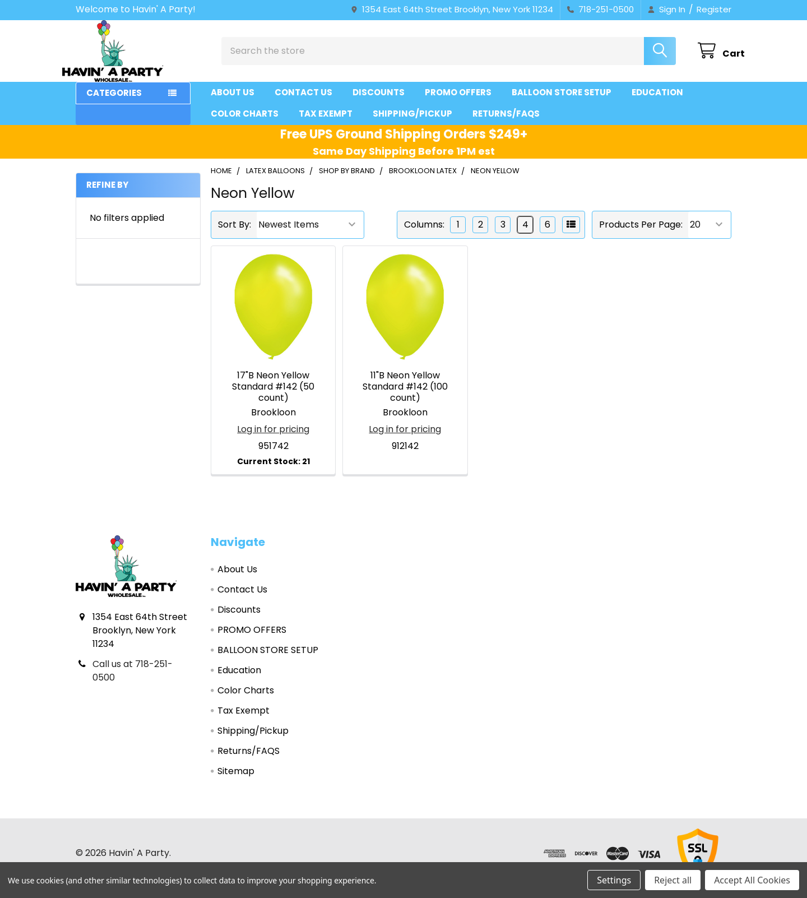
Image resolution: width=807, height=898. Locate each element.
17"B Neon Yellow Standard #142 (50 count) (273, 396)
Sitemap (235, 781)
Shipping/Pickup (412, 123)
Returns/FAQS (506, 123)
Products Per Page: (641, 234)
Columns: (424, 234)
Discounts (379, 102)
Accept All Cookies (752, 880)
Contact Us (303, 102)
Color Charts (245, 123)
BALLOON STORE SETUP (561, 102)
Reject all (673, 880)
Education (657, 102)
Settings (614, 880)
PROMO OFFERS (458, 102)
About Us (232, 102)
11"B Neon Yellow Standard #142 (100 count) (405, 396)
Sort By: (234, 234)
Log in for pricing (273, 439)
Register (714, 9)
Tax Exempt (326, 123)
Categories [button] (114, 103)
